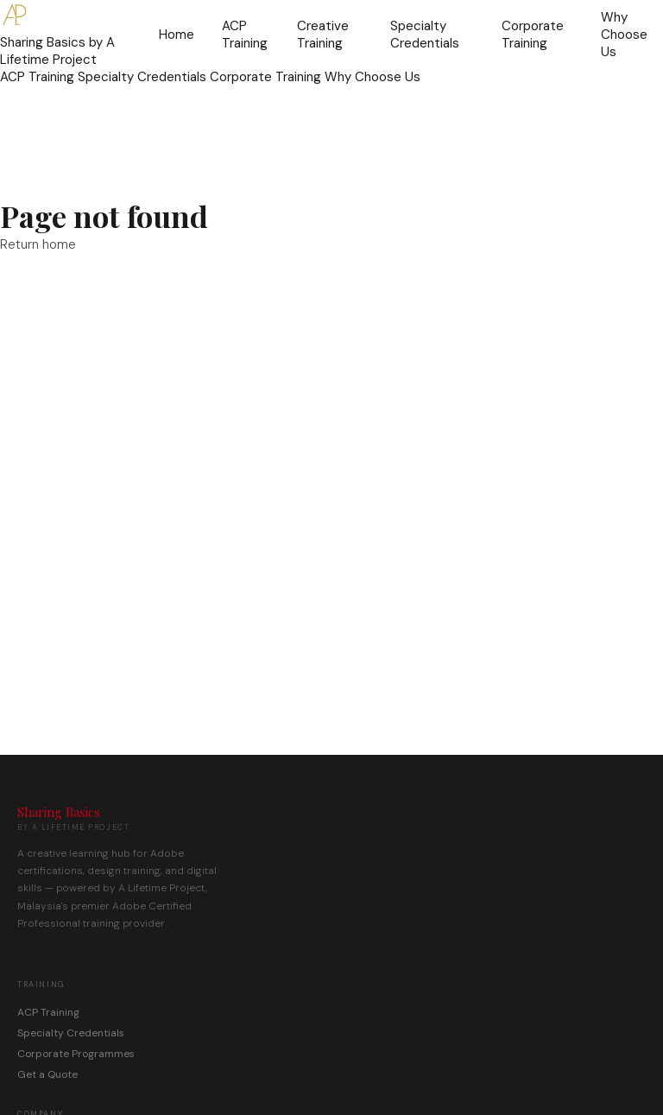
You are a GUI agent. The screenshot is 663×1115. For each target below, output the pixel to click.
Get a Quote (47, 1074)
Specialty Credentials (424, 34)
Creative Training (323, 34)
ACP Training (245, 34)
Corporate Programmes (76, 1054)
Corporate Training (533, 34)
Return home (38, 244)
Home (176, 34)
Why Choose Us (624, 34)
